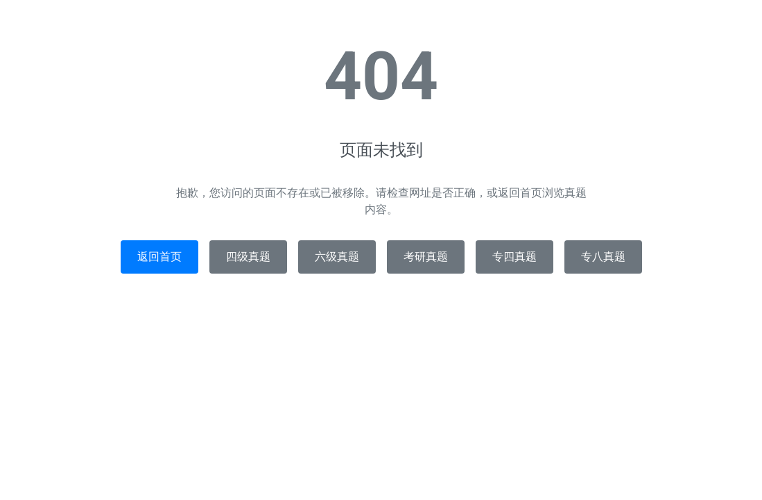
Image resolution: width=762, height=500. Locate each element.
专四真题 (514, 256)
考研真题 (426, 256)
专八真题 (603, 256)
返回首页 (159, 256)
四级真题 (248, 256)
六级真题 (337, 256)
